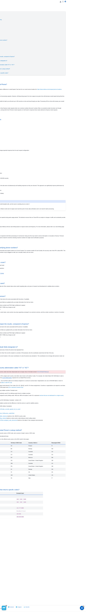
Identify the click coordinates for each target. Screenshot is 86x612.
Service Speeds (24, 13)
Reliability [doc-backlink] (23, 320)
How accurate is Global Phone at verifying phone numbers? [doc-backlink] (40, 271)
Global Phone (6, 36)
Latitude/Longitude (25, 58)
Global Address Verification (6, 24)
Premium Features (25, 54)
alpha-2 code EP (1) (50, 439)
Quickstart (6, 40)
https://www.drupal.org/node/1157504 (30, 477)
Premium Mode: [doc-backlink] (24, 252)
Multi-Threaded (33, 29)
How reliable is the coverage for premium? (33, 52)
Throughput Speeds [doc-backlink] (26, 124)
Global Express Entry (7, 29)
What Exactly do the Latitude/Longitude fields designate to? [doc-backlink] (40, 390)
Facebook (47, 607)
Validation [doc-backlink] (23, 305)
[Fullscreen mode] (63, 1)
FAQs (5, 44)
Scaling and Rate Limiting (29, 31)
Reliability (23, 50)
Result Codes (7, 46)
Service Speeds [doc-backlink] (26, 79)
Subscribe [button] (62, 607)
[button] (8, 4)
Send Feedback (32, 607)
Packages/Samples (8, 51)
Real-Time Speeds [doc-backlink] (24, 156)
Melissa (3, 85)
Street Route (5, 72)
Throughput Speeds (27, 17)
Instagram (55, 607)
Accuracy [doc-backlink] (23, 266)
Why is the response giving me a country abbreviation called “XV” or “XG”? (40, 64)
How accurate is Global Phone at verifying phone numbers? (37, 40)
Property (4, 63)
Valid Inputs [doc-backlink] (24, 497)
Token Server (6, 74)
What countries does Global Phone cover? (33, 44)
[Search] (8, 9)
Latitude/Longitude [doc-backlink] (27, 385)
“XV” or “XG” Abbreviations (27, 62)
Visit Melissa (22, 607)
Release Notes (7, 38)
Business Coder (6, 17)
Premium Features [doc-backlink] (27, 354)
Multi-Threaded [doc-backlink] (23, 193)
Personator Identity (7, 59)
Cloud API (4, 13)
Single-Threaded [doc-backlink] (23, 181)
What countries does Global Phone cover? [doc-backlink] (34, 289)
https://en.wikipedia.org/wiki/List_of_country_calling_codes (35, 486)
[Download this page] (60, 2)
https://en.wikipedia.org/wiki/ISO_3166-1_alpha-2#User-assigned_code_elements (41, 490)
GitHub (40, 607)
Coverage (23, 42)
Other (5, 48)
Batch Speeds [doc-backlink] (23, 177)
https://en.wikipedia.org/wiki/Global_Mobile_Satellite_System (36, 482)
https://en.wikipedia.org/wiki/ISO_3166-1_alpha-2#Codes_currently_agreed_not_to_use (42, 475)
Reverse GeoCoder (7, 66)
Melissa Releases (6, 53)
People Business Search (8, 55)
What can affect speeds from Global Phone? (33, 15)
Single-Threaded (33, 27)
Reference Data (5, 83)
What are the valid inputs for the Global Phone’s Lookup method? (38, 68)
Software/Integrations (6, 81)
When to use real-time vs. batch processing (35, 19)
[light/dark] (65, 1)
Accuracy (23, 38)
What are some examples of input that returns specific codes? (37, 73)
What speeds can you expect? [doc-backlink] (28, 152)
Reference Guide (7, 42)
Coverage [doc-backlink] (23, 284)
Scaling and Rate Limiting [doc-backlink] (28, 230)
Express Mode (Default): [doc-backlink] (26, 241)
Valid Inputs (23, 66)
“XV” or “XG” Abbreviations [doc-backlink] (30, 411)
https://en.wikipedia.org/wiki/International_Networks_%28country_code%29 (39, 479)
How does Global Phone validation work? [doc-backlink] (34, 310)
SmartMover (5, 68)
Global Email (5, 27)
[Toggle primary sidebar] (19, 1)
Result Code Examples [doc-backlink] (28, 570)
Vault (4, 76)
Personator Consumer (7, 57)
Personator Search (7, 61)
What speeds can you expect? (32, 21)
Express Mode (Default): (31, 34)
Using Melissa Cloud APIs (8, 15)
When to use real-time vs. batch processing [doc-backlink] (32, 128)
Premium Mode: (29, 36)
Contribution (5, 21)
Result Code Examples (26, 71)
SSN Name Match (7, 70)
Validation (23, 46)
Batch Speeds (30, 25)
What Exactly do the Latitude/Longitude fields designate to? (37, 60)
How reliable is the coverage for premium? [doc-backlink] (34, 325)
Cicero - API (5, 19)
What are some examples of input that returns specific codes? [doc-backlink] (41, 575)
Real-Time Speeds (31, 23)
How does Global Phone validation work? (33, 48)
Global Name (5, 33)
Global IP (5, 31)
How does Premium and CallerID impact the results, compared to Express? (41, 56)
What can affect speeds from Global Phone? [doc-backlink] (35, 84)
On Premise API (5, 78)
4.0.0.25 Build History (43, 423)
